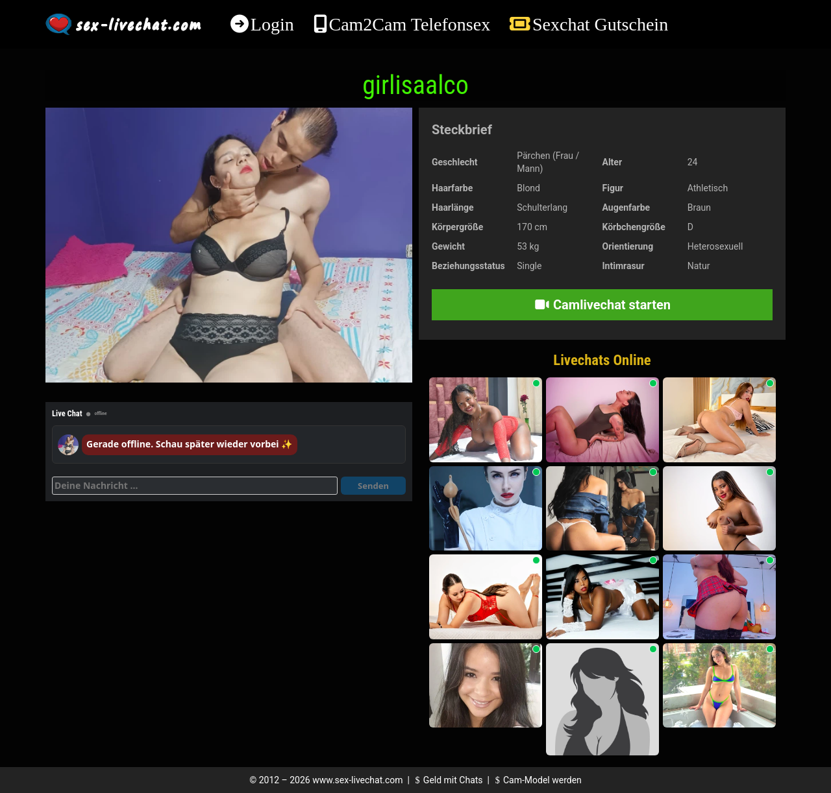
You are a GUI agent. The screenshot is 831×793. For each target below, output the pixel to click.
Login (272, 24)
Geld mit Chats (447, 780)
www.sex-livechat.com (357, 780)
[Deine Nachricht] (195, 486)
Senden (373, 485)
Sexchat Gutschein (600, 24)
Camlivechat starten (602, 305)
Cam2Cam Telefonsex (409, 24)
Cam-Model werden (536, 780)
